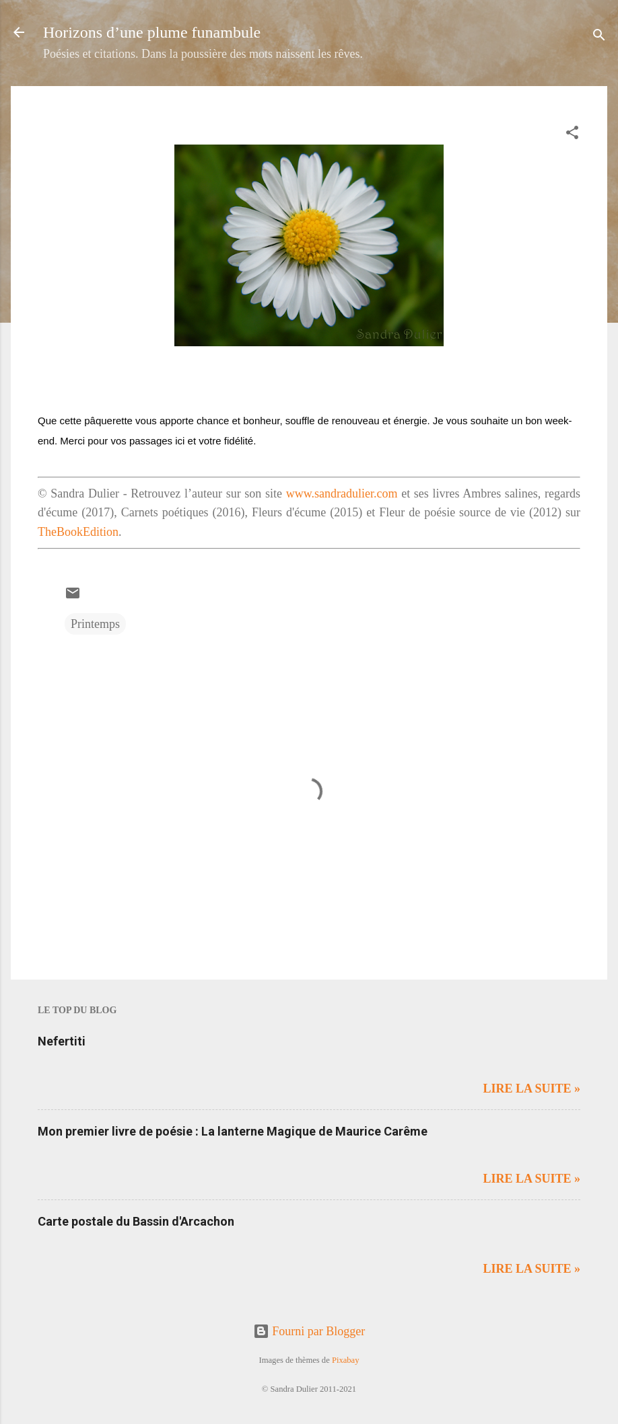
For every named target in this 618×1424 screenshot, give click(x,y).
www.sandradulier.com (342, 493)
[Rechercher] (599, 36)
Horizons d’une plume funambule (152, 32)
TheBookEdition (78, 532)
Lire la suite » (531, 1088)
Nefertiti (61, 1041)
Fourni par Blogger (309, 1331)
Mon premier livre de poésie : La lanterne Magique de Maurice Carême (232, 1131)
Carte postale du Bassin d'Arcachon (136, 1221)
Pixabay (345, 1360)
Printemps (95, 624)
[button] (572, 134)
